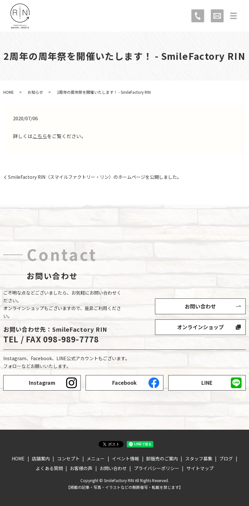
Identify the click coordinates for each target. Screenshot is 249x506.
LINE (207, 382)
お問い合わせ (200, 306)
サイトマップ (200, 468)
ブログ (226, 458)
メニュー (96, 458)
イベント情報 (125, 458)
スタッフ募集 (198, 458)
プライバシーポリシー (156, 468)
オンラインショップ (200, 327)
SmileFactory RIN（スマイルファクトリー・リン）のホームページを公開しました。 (95, 177)
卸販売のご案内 (162, 458)
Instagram (42, 382)
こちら (39, 136)
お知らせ (35, 92)
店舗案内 (41, 458)
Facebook (124, 382)
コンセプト (68, 458)
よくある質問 (49, 468)
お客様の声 (81, 468)
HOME (8, 92)
